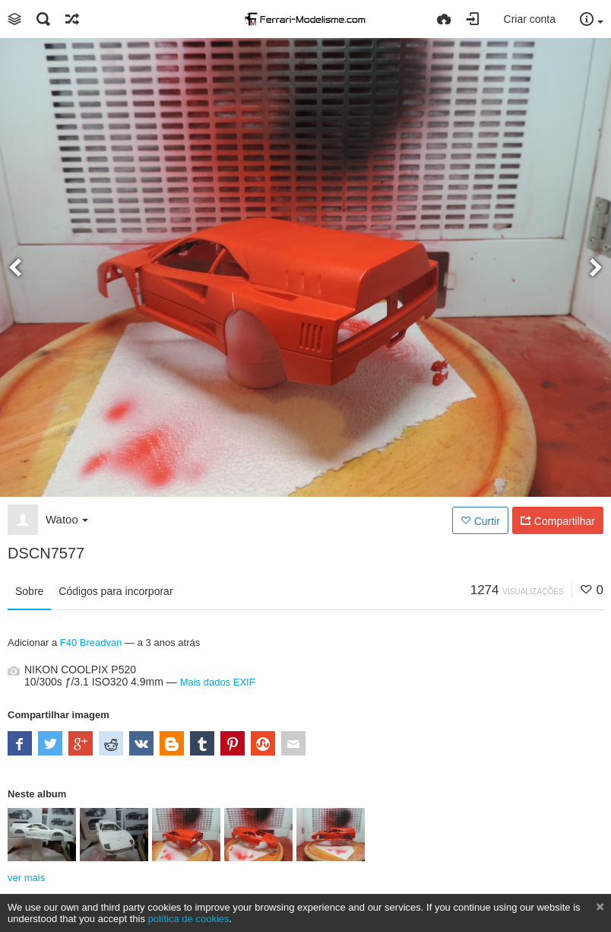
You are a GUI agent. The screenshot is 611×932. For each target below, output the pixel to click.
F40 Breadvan (91, 642)
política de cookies (189, 918)
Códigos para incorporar (116, 591)
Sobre (29, 591)
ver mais (26, 877)
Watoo (67, 519)
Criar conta (530, 19)
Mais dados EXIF (217, 682)
